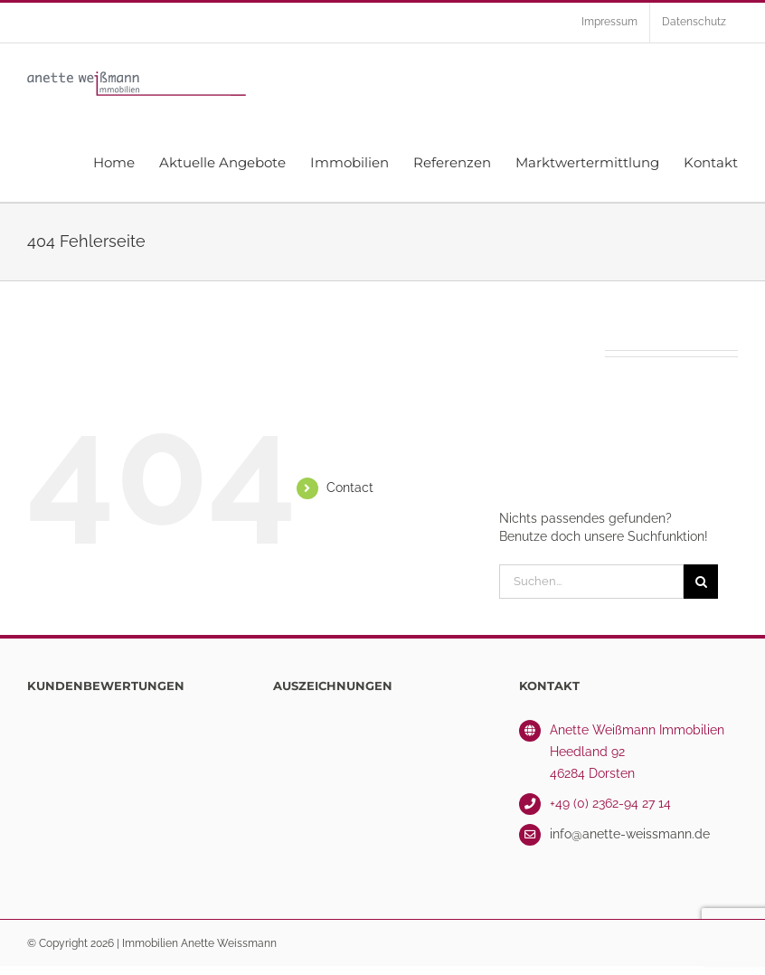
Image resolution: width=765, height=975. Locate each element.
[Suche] (701, 581)
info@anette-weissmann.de (630, 834)
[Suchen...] (591, 581)
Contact (349, 487)
